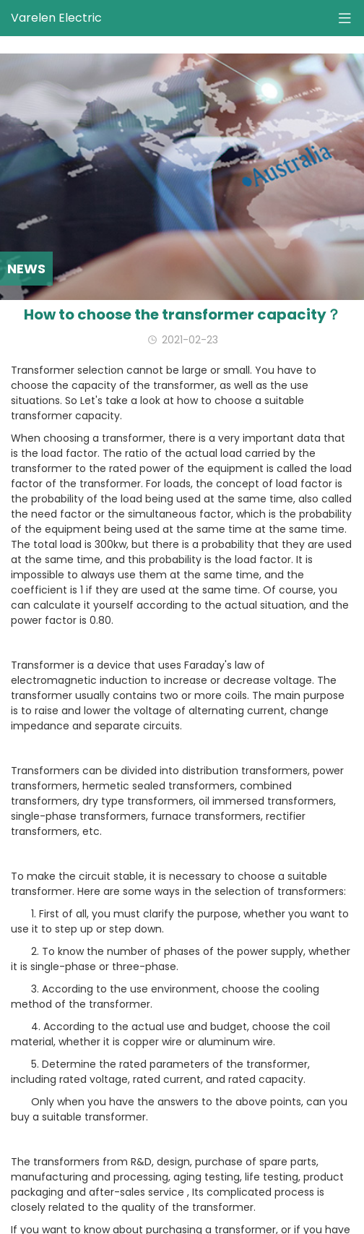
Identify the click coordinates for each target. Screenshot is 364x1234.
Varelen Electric (56, 17)
